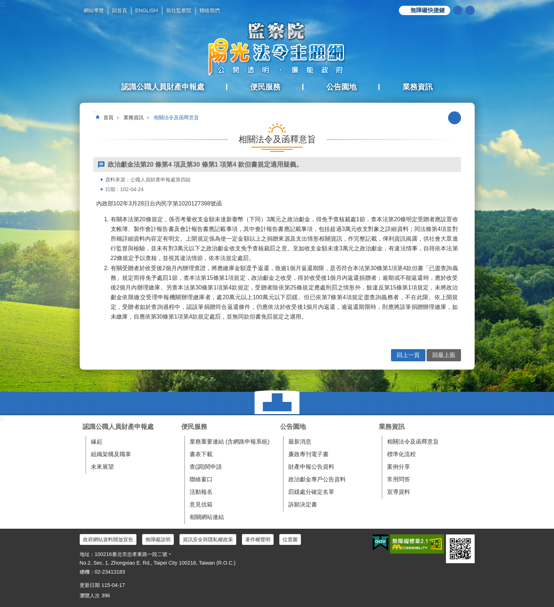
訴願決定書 (302, 504)
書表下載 (201, 454)
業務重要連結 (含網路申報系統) (230, 442)
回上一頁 (408, 355)
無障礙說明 (158, 539)
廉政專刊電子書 (308, 454)
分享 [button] (470, 10)
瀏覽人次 (90, 595)
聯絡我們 (210, 10)
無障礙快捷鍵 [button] (427, 10)
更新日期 (90, 585)
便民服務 (194, 426)
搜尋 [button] (457, 10)
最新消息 (299, 442)
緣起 (96, 442)
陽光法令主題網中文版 (277, 48)
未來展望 (102, 467)
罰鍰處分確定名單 (311, 492)
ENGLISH (146, 10)
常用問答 (398, 479)
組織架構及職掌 (111, 454)
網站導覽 (94, 10)
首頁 (108, 117)
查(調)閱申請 (206, 467)
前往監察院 (178, 10)
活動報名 (201, 492)
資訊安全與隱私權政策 (208, 539)
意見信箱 (201, 504)
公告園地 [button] (341, 87)
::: (2, 4)
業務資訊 (134, 117)
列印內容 (454, 117)
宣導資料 (398, 492)
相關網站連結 (207, 517)
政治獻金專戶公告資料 (317, 479)
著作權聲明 (257, 539)
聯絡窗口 (201, 479)
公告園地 (293, 426)
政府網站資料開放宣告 (108, 539)
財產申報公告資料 (311, 467)
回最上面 (443, 355)
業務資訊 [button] (417, 87)
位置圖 (290, 539)
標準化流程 (401, 454)
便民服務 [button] (265, 87)
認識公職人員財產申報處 (118, 426)
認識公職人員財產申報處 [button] (162, 87)
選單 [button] (277, 403)
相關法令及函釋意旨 (176, 117)
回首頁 (119, 10)
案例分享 (398, 467)
